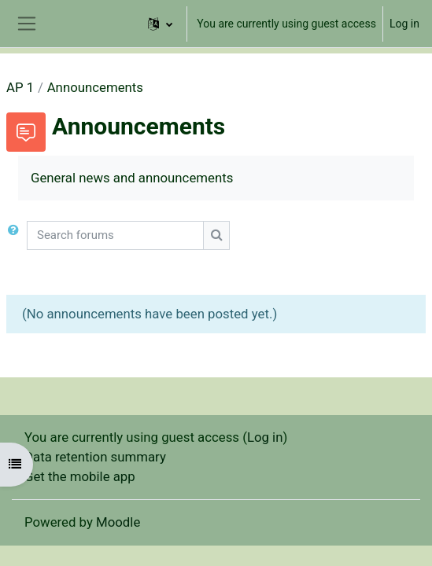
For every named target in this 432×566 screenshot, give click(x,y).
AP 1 (20, 87)
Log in (404, 23)
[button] (160, 23)
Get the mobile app (79, 476)
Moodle (118, 522)
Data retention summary (95, 457)
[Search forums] (115, 235)
